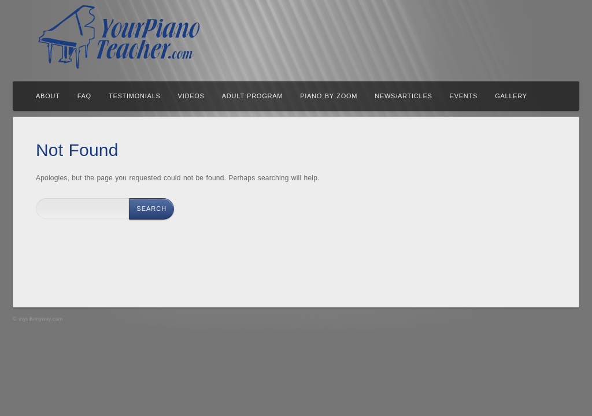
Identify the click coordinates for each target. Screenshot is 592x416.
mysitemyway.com (40, 319)
